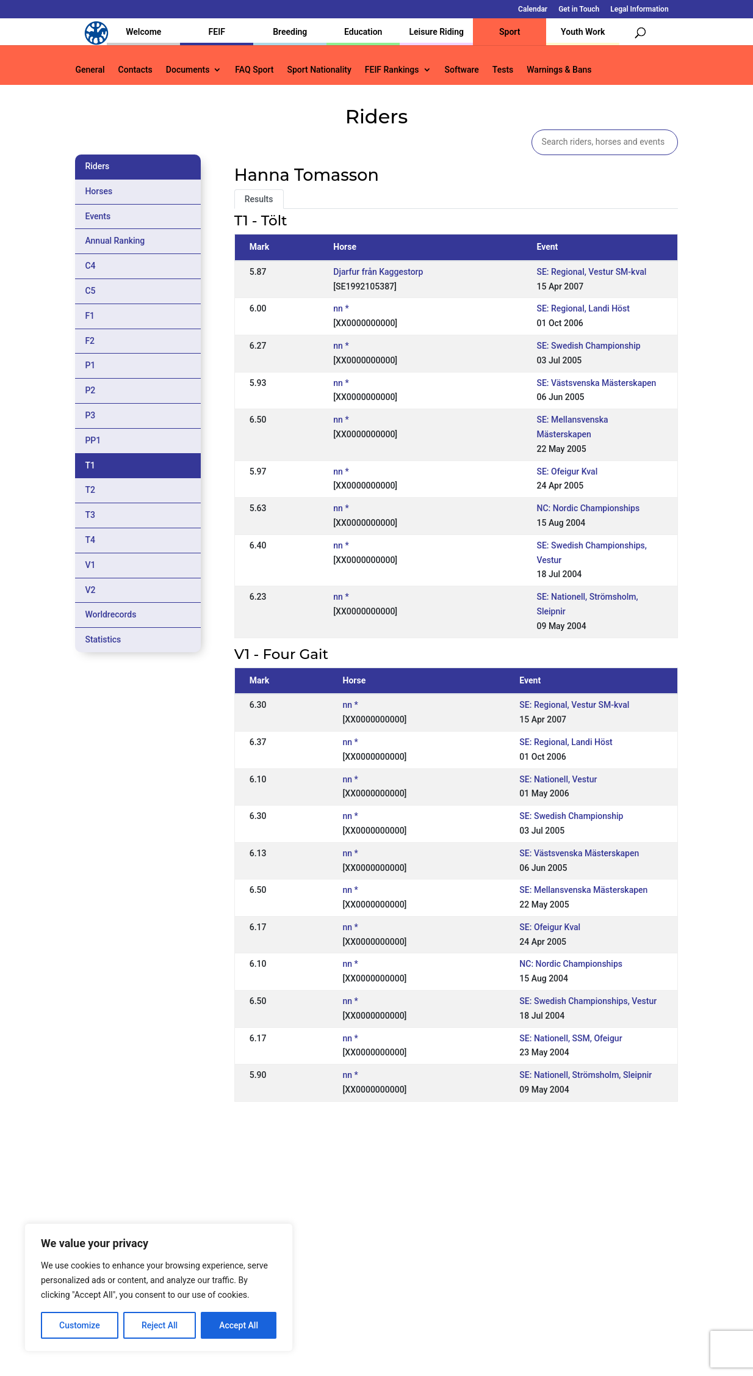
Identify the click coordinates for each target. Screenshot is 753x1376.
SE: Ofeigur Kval (566, 471)
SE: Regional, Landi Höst (582, 308)
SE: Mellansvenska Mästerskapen (583, 890)
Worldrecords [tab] (110, 614)
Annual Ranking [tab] (115, 241)
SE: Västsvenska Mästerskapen (596, 383)
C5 (90, 291)
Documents (188, 70)
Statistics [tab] (103, 639)
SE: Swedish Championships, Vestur (588, 1001)
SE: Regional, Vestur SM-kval (591, 272)
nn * (340, 308)
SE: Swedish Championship (588, 346)
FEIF (217, 32)
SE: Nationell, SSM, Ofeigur (570, 1038)
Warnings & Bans (559, 70)
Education (363, 32)
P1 (90, 365)
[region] (158, 1287)
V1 (90, 565)
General (89, 70)
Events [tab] (97, 216)
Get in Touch (578, 9)
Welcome (143, 32)
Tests (502, 70)
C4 (90, 266)
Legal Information (639, 9)
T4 (90, 540)
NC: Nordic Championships (588, 508)
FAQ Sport (254, 70)
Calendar (532, 9)
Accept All (238, 1325)
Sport (509, 32)
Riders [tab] (97, 166)
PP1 (93, 440)
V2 (90, 590)
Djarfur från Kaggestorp (378, 272)
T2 (90, 490)
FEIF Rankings (392, 70)
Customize (79, 1325)
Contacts (135, 70)
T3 (90, 515)
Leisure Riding (436, 32)
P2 (90, 390)
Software (462, 70)
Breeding (290, 32)
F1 (90, 316)
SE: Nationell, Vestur (558, 779)
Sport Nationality (319, 70)
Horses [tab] (98, 191)
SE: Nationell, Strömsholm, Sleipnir (585, 1075)
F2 (90, 341)
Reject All (160, 1325)
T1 (90, 465)
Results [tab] (259, 199)
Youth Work (583, 32)
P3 (90, 415)
